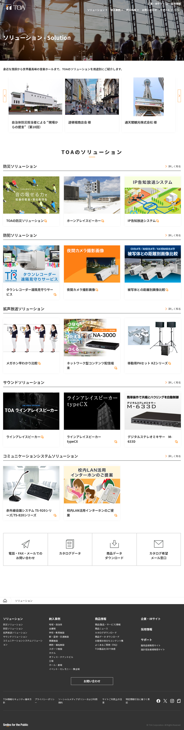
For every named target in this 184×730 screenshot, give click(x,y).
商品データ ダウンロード (107, 636)
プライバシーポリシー (45, 701)
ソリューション (96, 10)
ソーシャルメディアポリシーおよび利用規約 (77, 701)
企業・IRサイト (156, 3)
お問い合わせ (149, 10)
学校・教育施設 (56, 632)
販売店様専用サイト (151, 645)
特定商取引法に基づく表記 (138, 701)
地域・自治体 (55, 624)
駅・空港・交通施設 (59, 636)
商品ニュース (101, 628)
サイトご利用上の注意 (112, 701)
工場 (51, 660)
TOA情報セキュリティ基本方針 (17, 701)
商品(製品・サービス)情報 (108, 624)
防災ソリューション (13, 624)
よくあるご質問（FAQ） (107, 644)
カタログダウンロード (106, 632)
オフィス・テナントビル (61, 657)
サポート (165, 10)
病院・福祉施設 (56, 644)
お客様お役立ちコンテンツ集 (109, 640)
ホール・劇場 (55, 665)
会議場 (52, 628)
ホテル (52, 652)
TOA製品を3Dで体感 (105, 648)
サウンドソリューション (15, 636)
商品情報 (131, 10)
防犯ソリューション (13, 628)
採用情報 (176, 3)
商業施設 (53, 640)
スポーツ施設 (55, 648)
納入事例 (115, 10)
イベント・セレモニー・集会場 (64, 669)
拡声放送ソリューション (15, 632)
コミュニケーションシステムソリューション (22, 642)
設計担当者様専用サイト (153, 649)
